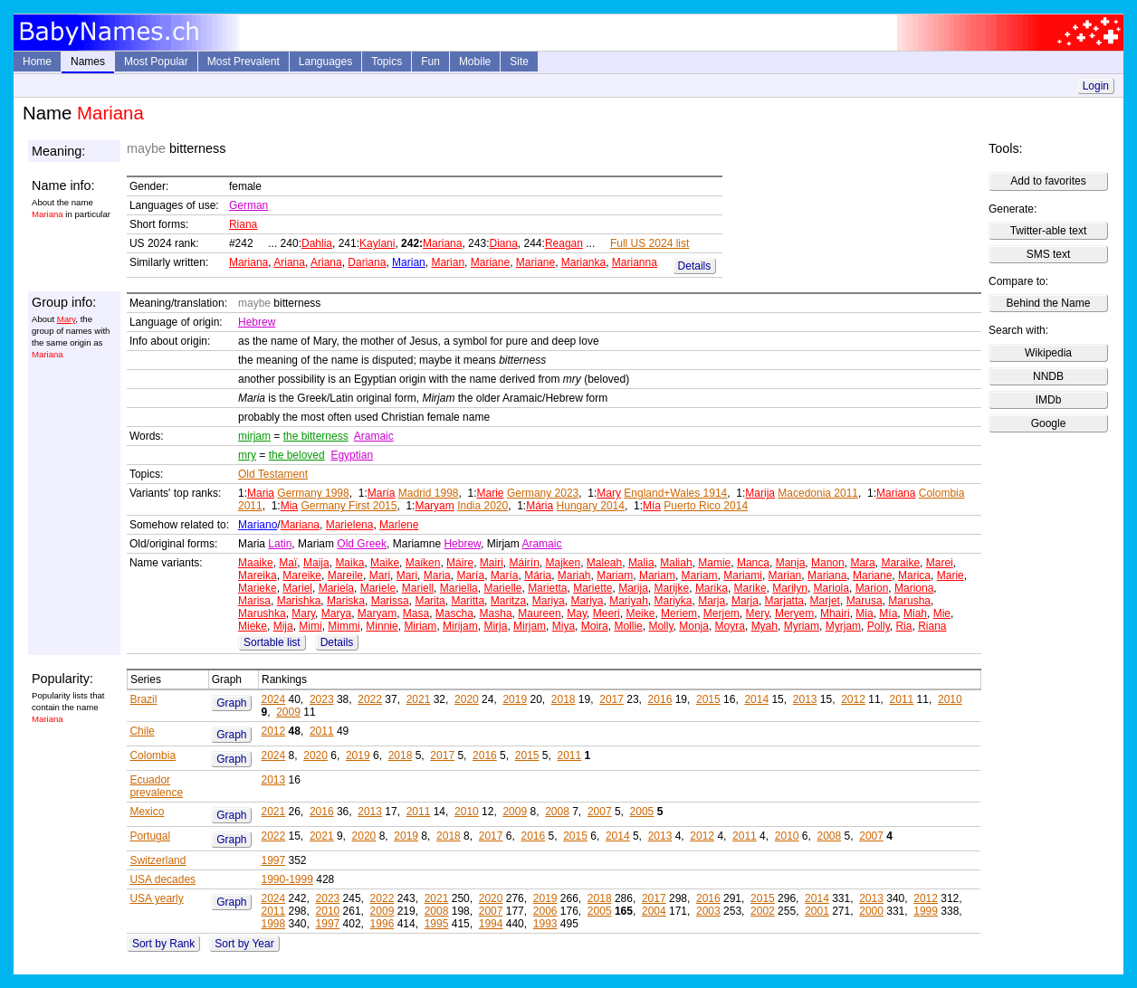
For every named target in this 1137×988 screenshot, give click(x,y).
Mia (289, 505)
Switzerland (157, 860)
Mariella (459, 588)
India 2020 (482, 505)
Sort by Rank (163, 943)
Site (519, 61)
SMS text (1049, 254)
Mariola (831, 588)
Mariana (442, 243)
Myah (764, 626)
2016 (660, 699)
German (248, 205)
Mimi (310, 626)
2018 (563, 699)
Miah (915, 613)
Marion (872, 588)
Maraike (900, 562)
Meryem (794, 613)
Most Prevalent (243, 61)
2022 (370, 699)
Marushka (262, 613)
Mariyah (628, 600)
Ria (903, 626)
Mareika (257, 575)
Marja (711, 600)
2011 (902, 699)
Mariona (913, 588)
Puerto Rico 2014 (706, 505)
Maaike (255, 562)
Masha (496, 613)
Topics (386, 61)
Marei (939, 562)
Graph (231, 703)
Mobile (475, 61)
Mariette (592, 588)
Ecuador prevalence (156, 786)
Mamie (714, 562)
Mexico (146, 811)
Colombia (152, 755)
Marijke (672, 588)
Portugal (149, 836)
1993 (545, 923)
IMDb (1049, 400)
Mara (862, 562)
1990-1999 (286, 879)
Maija (316, 562)
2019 (514, 699)
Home (37, 61)
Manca (753, 562)
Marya (336, 613)
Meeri (606, 613)
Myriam (801, 626)
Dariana (367, 262)
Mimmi (343, 626)
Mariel (297, 588)
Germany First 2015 (349, 505)
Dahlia (316, 243)
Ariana (289, 262)
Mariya (548, 600)
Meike (640, 613)
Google (1048, 423)
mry (247, 455)
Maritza (508, 600)
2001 (817, 911)
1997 (273, 860)
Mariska (346, 600)
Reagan (564, 243)
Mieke (252, 626)
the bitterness (316, 436)
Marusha (909, 600)
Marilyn (789, 588)
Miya (563, 626)
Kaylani (377, 243)
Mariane (490, 262)
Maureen (539, 613)
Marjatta (784, 600)
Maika (349, 562)
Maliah (676, 562)
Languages (325, 61)
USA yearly (156, 898)
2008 (557, 811)
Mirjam (529, 626)
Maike (384, 562)
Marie (490, 493)
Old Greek (362, 543)
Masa (416, 613)
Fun (430, 61)
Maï (288, 562)
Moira (594, 626)
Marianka (583, 262)
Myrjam (843, 626)
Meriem (679, 613)
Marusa (864, 600)
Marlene (398, 524)
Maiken (423, 562)
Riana (243, 224)
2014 (756, 699)
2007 (600, 811)
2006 (545, 911)
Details (695, 266)
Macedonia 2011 (818, 493)
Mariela (336, 588)
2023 (322, 699)
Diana (503, 243)
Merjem (721, 613)
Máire (459, 562)
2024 (273, 699)
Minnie (381, 626)
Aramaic (374, 436)
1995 (437, 923)
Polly (878, 626)
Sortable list (272, 642)
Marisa (254, 600)
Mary (66, 319)
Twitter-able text (1048, 230)
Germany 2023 (542, 493)
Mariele (378, 588)
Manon (828, 562)
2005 (642, 811)
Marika (711, 588)
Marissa (390, 600)
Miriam (420, 626)
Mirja (495, 626)
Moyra (730, 626)
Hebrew (256, 322)
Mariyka (673, 600)
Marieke (257, 588)
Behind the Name (1049, 303)
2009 (288, 712)
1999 (925, 911)
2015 (708, 699)
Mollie (628, 626)
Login (1096, 86)
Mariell (418, 588)
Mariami (742, 575)
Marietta (547, 588)
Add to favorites (1047, 181)
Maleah (604, 562)
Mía (652, 505)
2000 (871, 911)
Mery (757, 613)
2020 (466, 699)
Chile (141, 731)
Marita (429, 600)
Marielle (502, 588)
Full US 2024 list (649, 243)
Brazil (143, 699)
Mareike (301, 575)
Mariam (615, 575)
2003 (708, 911)
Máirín (524, 562)
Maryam (434, 505)
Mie (942, 613)
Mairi (491, 562)
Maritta (467, 600)
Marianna (634, 262)
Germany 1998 (313, 493)
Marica (914, 575)
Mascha (454, 613)
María (382, 493)
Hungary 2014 (591, 505)
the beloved (297, 455)
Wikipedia (1048, 353)
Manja (791, 562)
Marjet (825, 600)
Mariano (257, 524)
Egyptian (351, 455)
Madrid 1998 (428, 493)
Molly (660, 626)
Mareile (345, 575)
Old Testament (273, 474)
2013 (805, 699)
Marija (760, 493)
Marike (750, 588)
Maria (260, 493)
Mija (283, 626)
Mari (379, 575)
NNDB (1048, 376)
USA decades (162, 879)
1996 (382, 923)
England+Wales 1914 (675, 493)
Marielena (350, 524)
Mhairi (835, 613)
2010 (950, 699)
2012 (853, 699)
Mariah (574, 575)
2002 (762, 911)
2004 (654, 911)
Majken (562, 562)
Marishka (299, 600)
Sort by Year (244, 943)
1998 (273, 923)
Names (88, 61)
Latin (279, 543)
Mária (539, 505)
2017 (611, 699)
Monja (694, 626)
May (577, 613)
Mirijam (460, 626)
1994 (491, 923)
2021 (418, 699)
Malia (641, 562)
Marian (408, 262)
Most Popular (156, 61)
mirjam (254, 436)
